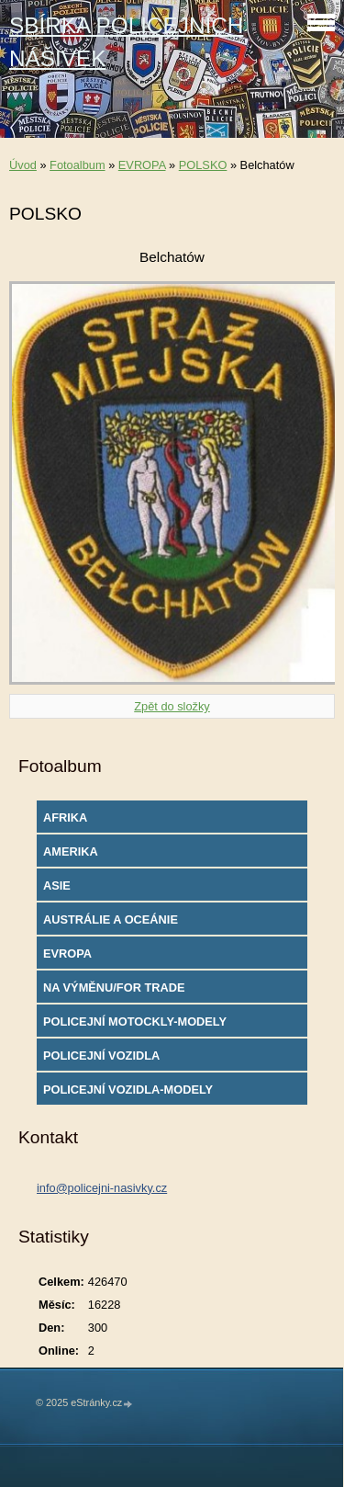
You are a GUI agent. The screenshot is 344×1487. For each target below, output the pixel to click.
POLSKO (203, 165)
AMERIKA (70, 851)
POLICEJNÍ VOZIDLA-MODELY (128, 1089)
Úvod (23, 165)
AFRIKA (65, 817)
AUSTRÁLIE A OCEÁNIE (110, 919)
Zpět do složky (172, 706)
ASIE (57, 885)
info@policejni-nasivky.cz (102, 1188)
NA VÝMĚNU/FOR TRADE (114, 987)
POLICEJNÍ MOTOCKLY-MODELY (135, 1021)
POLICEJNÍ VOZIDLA (101, 1055)
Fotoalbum (77, 165)
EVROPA (142, 165)
